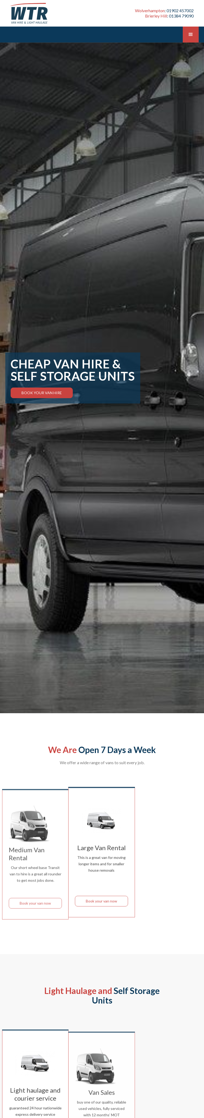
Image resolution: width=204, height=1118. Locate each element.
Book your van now (35, 911)
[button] (191, 34)
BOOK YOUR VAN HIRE (42, 392)
